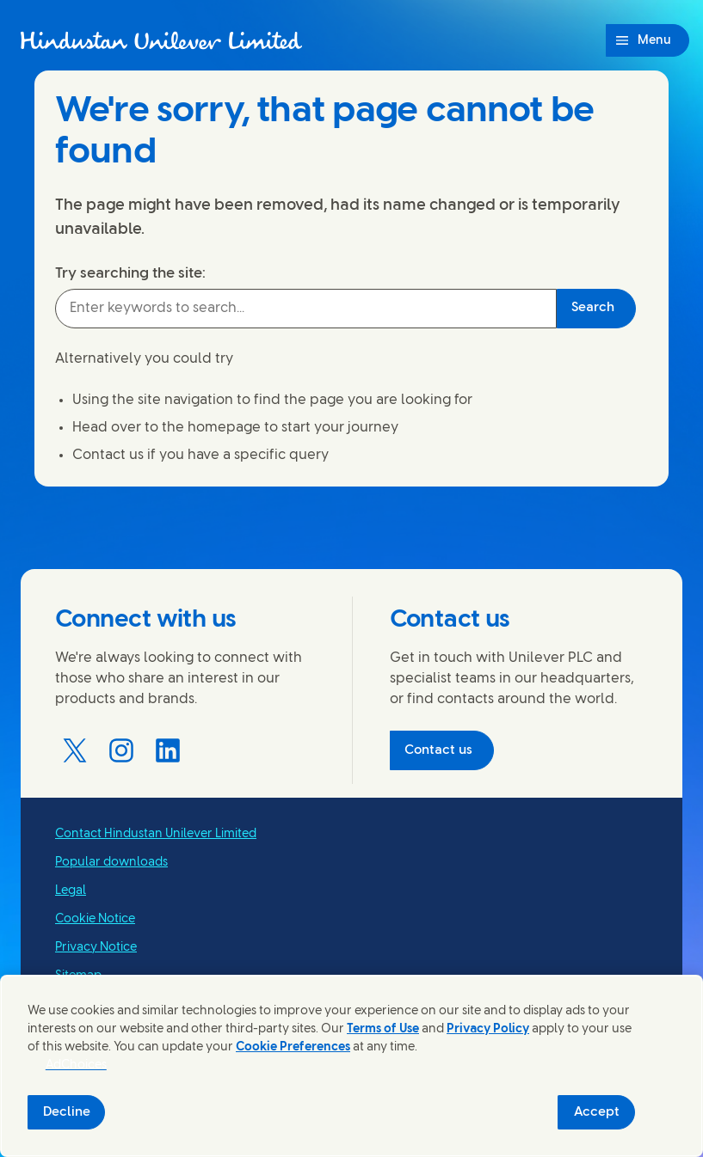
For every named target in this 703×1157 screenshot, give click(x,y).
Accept (597, 1112)
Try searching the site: (130, 273)
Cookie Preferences (293, 1047)
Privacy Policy (488, 1029)
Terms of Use (383, 1029)
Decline (66, 1112)
